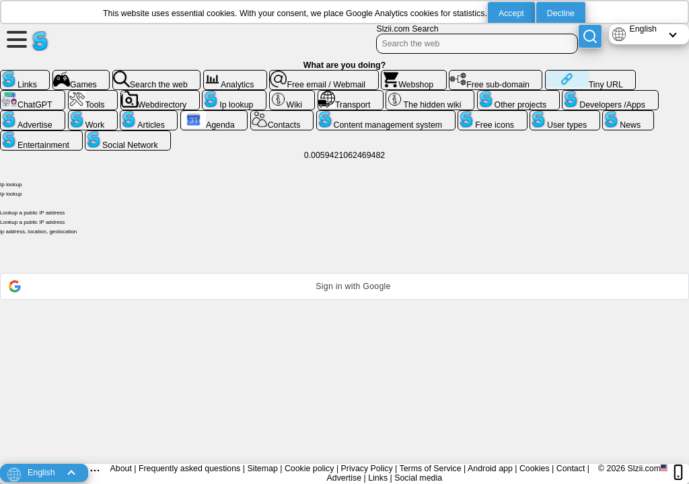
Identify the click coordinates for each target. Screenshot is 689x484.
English (643, 29)
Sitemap (262, 468)
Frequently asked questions (189, 468)
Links (378, 478)
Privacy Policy (367, 468)
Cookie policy (309, 468)
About (121, 468)
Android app (490, 468)
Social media (418, 478)
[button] (344, 286)
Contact (570, 468)
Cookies (534, 468)
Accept (511, 13)
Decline (561, 13)
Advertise (344, 478)
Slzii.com (644, 468)
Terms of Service (430, 468)
